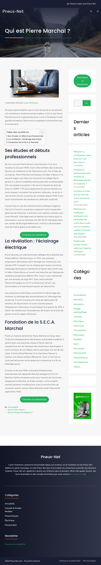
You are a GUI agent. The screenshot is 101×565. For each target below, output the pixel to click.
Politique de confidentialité (70, 561)
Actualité (78, 299)
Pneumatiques (81, 357)
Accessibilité (80, 295)
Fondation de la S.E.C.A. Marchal (23, 142)
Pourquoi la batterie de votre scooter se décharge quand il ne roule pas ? (82, 176)
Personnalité (13, 407)
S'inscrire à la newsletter (34, 235)
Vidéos (77, 367)
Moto (76, 344)
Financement (80, 330)
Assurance (79, 304)
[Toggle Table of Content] (40, 132)
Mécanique (79, 335)
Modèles (78, 339)
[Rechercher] (87, 103)
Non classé (79, 348)
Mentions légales (89, 561)
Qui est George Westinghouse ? (20, 412)
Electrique (79, 321)
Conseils (78, 316)
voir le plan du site (77, 474)
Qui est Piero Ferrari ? (17, 410)
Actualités (9, 504)
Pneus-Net (13, 11)
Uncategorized (81, 362)
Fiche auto (79, 326)
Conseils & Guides (13, 508)
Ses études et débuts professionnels (25, 136)
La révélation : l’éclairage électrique (25, 139)
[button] (91, 11)
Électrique (9, 520)
